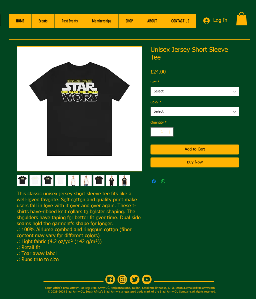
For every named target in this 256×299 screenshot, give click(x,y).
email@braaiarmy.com (200, 288)
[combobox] (194, 91)
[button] (42, 21)
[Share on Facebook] (154, 181)
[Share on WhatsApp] (163, 181)
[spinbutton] (162, 132)
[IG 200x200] (122, 279)
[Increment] (169, 132)
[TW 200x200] (135, 279)
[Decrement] (154, 132)
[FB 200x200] (110, 279)
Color (156, 102)
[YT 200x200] (147, 279)
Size (155, 82)
